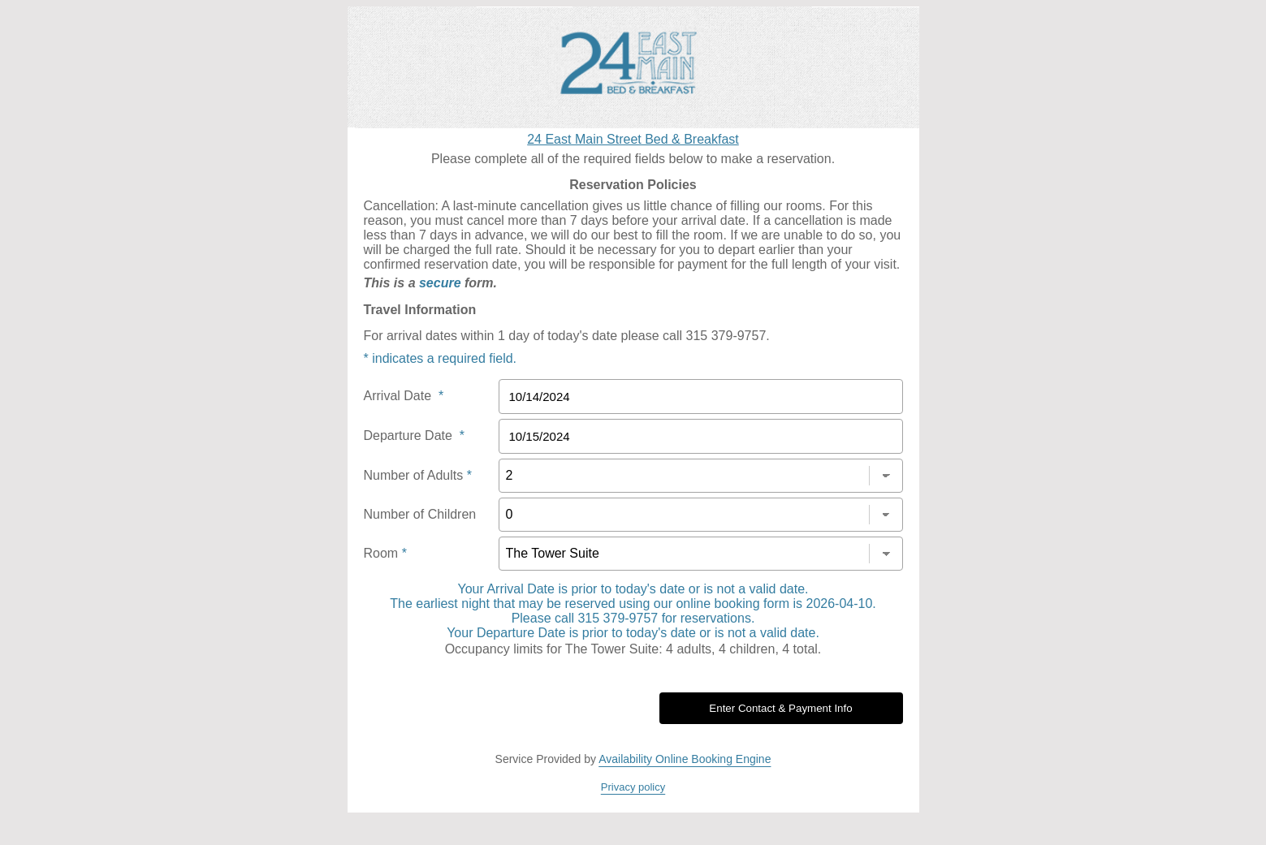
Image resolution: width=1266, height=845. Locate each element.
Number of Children (420, 514)
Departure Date (414, 435)
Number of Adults (418, 475)
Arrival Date (404, 396)
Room (385, 553)
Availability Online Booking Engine (684, 758)
